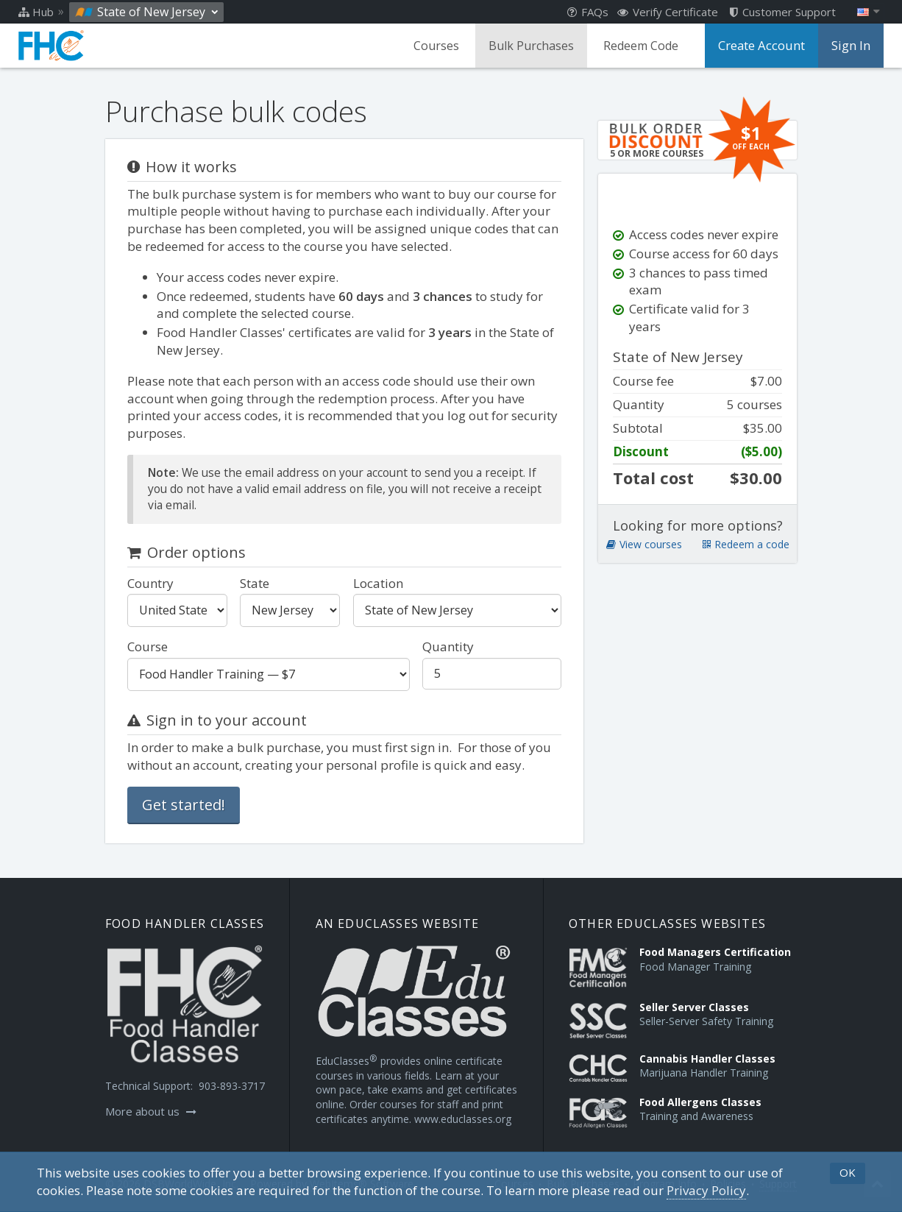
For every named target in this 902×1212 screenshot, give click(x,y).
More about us (150, 1111)
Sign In (851, 46)
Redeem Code (644, 46)
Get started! (183, 805)
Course (147, 646)
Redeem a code (746, 562)
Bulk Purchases (535, 46)
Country (150, 583)
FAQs (587, 11)
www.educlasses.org (462, 1119)
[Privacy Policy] (706, 1190)
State (254, 583)
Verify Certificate (667, 11)
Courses (440, 46)
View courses (644, 562)
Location (378, 583)
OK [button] (847, 1172)
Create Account (764, 46)
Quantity (448, 646)
